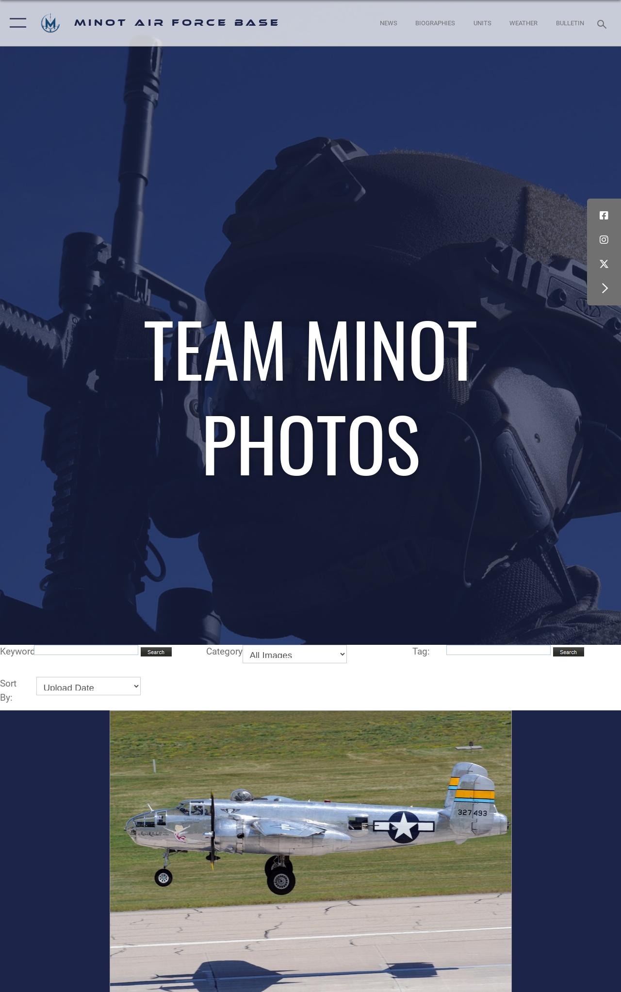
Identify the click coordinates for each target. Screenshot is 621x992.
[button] (16, 23)
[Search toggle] (603, 23)
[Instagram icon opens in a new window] (604, 240)
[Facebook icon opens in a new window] (604, 215)
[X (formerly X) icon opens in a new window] (604, 264)
